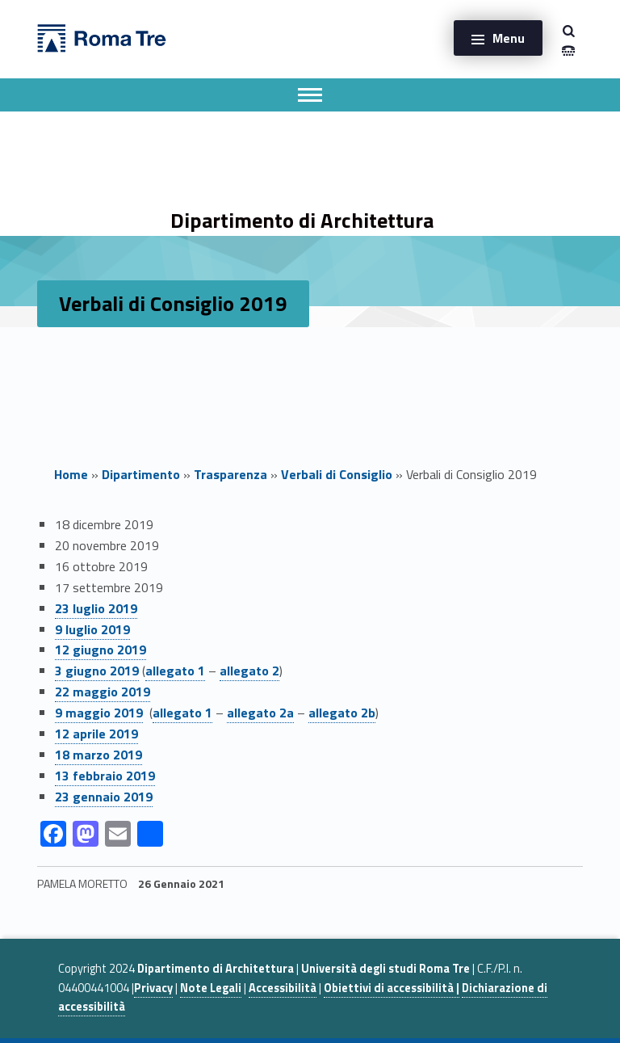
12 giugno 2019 (100, 649)
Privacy (153, 988)
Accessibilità (282, 988)
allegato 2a (260, 712)
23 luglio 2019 (96, 608)
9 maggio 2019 (99, 712)
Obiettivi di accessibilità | (391, 988)
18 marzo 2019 (98, 754)
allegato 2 (249, 670)
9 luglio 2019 (92, 629)
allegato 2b (341, 712)
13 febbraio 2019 (105, 775)
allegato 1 (175, 670)
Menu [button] (508, 38)
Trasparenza (230, 474)
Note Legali (210, 988)
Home (71, 474)
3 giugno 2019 (97, 670)
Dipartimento (141, 474)
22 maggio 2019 (102, 691)
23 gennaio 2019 (104, 796)
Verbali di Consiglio (336, 474)
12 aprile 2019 (96, 733)
